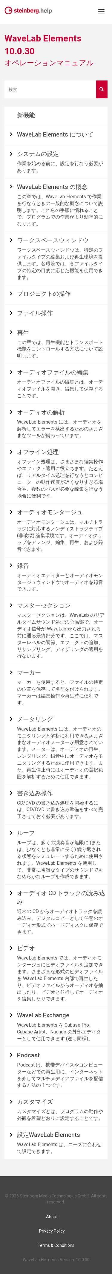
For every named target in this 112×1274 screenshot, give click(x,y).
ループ (26, 832)
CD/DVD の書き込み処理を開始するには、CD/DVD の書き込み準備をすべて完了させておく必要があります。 (60, 809)
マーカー (29, 672)
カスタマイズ (35, 1101)
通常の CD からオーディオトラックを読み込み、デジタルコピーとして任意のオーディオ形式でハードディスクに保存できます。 (60, 922)
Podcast (28, 1055)
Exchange (43, 1015)
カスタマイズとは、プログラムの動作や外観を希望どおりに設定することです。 (60, 1115)
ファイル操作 (35, 313)
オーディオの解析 (41, 412)
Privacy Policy (52, 1231)
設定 (48, 1134)
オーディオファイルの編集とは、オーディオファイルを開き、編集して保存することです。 (60, 389)
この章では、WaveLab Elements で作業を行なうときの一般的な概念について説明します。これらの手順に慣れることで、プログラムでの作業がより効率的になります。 (60, 210)
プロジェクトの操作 (44, 293)
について (55, 134)
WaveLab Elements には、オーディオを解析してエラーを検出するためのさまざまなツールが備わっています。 (60, 428)
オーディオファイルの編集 (53, 372)
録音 (23, 565)
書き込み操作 (35, 793)
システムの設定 (38, 153)
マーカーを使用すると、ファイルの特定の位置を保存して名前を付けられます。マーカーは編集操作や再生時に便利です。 (60, 692)
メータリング (35, 719)
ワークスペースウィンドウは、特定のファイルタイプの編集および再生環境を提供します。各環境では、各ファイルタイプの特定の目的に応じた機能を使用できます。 (60, 263)
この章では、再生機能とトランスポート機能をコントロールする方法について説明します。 (60, 349)
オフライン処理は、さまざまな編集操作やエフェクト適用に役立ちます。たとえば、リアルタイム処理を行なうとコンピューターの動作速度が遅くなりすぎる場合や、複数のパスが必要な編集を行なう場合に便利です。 (60, 478)
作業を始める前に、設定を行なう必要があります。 (60, 167)
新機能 (26, 115)
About (52, 1216)
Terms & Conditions (56, 1245)
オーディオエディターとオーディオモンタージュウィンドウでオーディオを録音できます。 (60, 582)
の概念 (52, 186)
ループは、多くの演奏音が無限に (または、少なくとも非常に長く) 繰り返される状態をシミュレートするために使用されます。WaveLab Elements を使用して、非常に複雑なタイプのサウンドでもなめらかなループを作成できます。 (60, 859)
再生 (23, 332)
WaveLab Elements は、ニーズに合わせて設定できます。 (59, 1148)
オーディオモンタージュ (50, 512)
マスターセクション (44, 605)
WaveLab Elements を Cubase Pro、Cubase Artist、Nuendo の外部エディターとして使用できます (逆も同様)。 (59, 1031)
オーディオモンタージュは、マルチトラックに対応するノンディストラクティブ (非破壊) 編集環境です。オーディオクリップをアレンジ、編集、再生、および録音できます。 (60, 535)
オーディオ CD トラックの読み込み (61, 897)
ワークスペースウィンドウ (53, 240)
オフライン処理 (38, 451)
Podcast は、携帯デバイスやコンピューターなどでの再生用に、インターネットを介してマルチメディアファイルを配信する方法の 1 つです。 (60, 1075)
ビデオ (26, 948)
